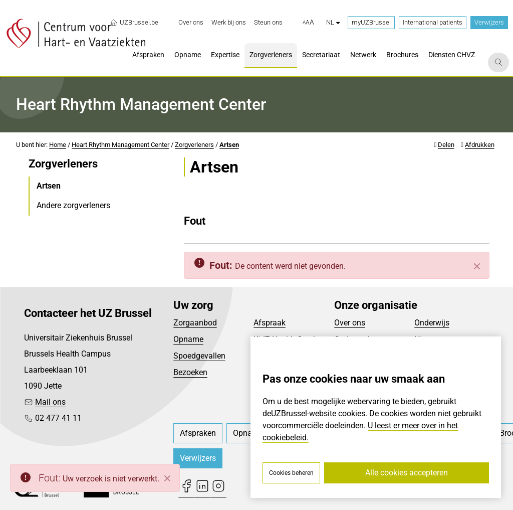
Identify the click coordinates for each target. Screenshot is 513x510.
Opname (188, 339)
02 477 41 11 (58, 418)
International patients (432, 22)
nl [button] (333, 22)
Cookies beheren (291, 472)
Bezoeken (190, 372)
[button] (308, 23)
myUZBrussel (371, 22)
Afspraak (269, 322)
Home (57, 144)
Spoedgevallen (199, 356)
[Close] (167, 478)
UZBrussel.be (134, 23)
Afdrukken (479, 144)
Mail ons (50, 402)
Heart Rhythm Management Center (120, 144)
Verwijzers (489, 22)
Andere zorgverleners (73, 205)
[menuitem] (190, 22)
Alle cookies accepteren (406, 472)
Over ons (349, 322)
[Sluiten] (477, 266)
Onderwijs (431, 322)
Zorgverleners (194, 144)
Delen (446, 144)
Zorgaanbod (195, 322)
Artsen (229, 144)
